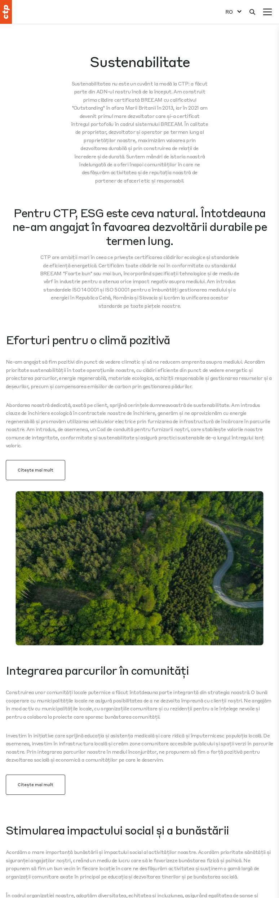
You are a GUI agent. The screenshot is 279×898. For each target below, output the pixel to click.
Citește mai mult (35, 470)
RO (229, 12)
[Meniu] (267, 12)
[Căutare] (252, 12)
